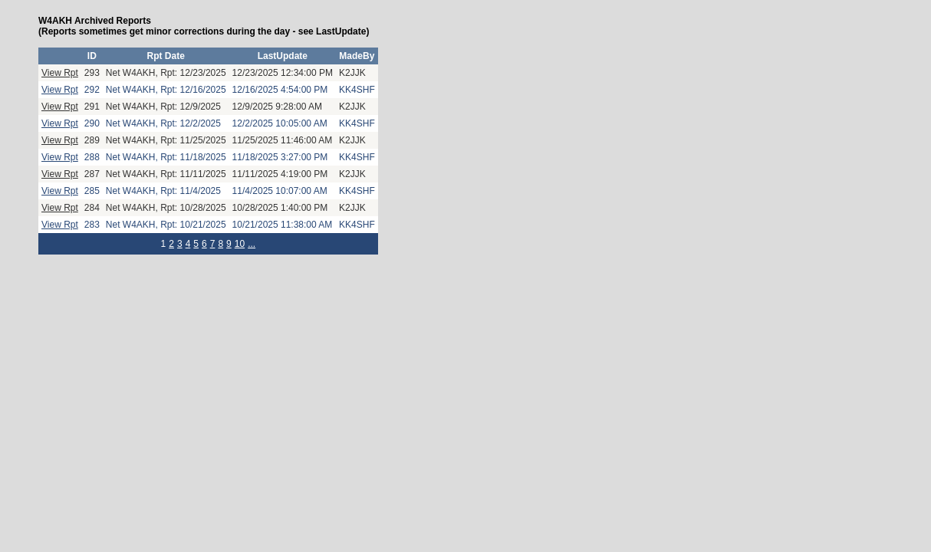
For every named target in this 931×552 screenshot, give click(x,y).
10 (240, 243)
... (251, 243)
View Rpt (59, 72)
